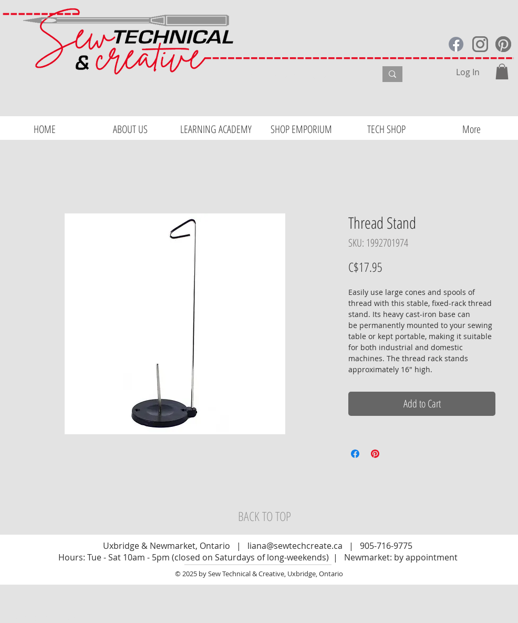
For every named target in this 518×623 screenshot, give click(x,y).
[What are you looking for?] (303, 75)
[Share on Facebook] (355, 453)
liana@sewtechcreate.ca (295, 545)
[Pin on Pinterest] (375, 453)
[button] (502, 71)
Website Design (32, 618)
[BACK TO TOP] (264, 516)
